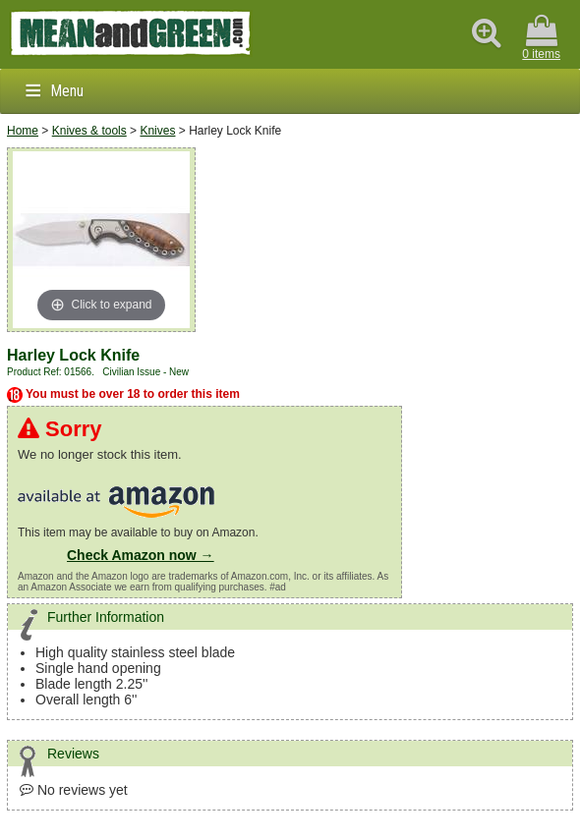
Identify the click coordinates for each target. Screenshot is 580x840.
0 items (541, 38)
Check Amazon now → (140, 555)
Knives (157, 131)
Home (22, 131)
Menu (67, 91)
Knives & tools (89, 131)
